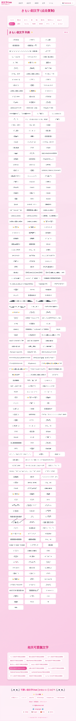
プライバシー (43, 701)
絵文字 (29, 3)
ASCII (36, 3)
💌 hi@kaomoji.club (38, 705)
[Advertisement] (38, 627)
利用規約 (36, 701)
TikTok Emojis (40, 697)
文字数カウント (14, 697)
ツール (51, 3)
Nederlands (67, 3)
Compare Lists (50, 697)
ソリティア (23, 697)
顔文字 (21, 3)
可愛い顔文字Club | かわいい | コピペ (38, 690)
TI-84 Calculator (61, 697)
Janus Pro (31, 697)
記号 (43, 3)
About (30, 701)
